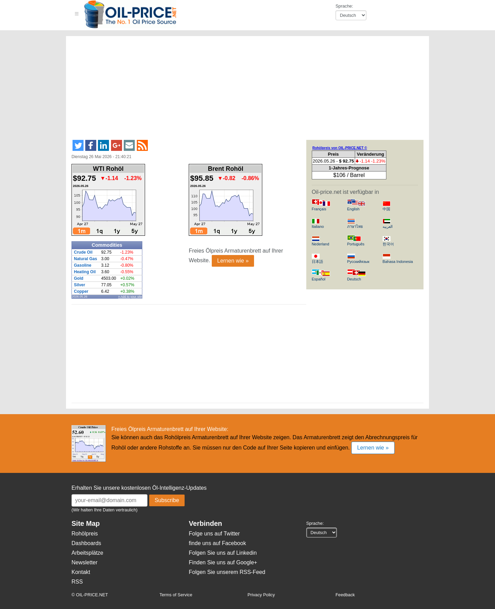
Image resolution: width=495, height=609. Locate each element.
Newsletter (85, 562)
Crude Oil (83, 252)
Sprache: (344, 6)
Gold (78, 278)
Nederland (320, 244)
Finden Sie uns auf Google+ (223, 562)
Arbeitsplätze (87, 553)
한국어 (388, 244)
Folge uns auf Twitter (214, 533)
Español (319, 279)
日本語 (317, 261)
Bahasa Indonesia (398, 261)
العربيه (388, 226)
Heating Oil (85, 271)
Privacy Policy (261, 594)
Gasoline (82, 265)
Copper (81, 291)
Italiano (318, 226)
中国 (386, 209)
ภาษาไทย (355, 226)
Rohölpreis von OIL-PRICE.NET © (339, 148)
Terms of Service (176, 594)
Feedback (345, 594)
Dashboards (86, 543)
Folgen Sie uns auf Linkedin (222, 553)
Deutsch (354, 279)
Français (319, 209)
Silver (79, 285)
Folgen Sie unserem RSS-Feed (227, 572)
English (353, 209)
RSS (77, 582)
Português (355, 244)
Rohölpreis (85, 533)
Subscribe (167, 500)
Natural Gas (85, 258)
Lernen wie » (233, 261)
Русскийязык (358, 261)
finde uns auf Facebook (217, 543)
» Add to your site (130, 296)
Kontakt (81, 572)
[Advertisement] (239, 91)
